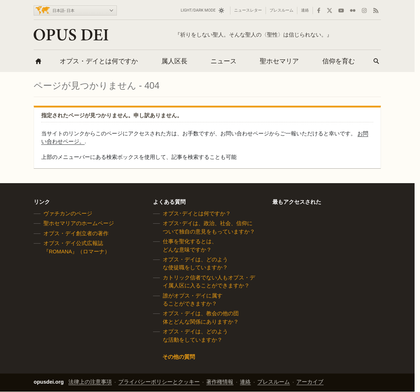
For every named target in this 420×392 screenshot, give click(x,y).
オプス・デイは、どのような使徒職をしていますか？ (195, 263)
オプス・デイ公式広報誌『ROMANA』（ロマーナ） (76, 247)
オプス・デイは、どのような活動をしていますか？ (195, 335)
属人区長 (174, 61)
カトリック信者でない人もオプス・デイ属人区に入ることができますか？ (209, 281)
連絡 (305, 10)
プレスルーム (281, 10)
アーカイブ (309, 382)
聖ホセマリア (279, 61)
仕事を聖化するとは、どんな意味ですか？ (190, 245)
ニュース (224, 61)
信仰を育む (338, 61)
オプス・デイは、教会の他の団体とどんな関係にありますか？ (201, 318)
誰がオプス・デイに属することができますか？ (192, 300)
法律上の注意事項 (90, 382)
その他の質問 (178, 357)
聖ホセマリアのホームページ (78, 224)
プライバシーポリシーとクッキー (159, 382)
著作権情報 (219, 382)
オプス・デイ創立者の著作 (76, 233)
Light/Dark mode (198, 10)
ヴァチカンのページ (67, 213)
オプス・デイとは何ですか (99, 61)
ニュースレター (248, 10)
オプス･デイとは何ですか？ (197, 213)
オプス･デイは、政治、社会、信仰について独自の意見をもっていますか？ (209, 228)
